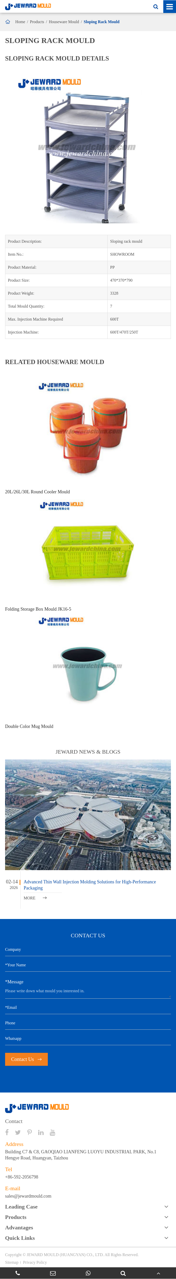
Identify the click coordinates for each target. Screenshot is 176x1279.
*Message (14, 981)
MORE (35, 898)
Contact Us (26, 1059)
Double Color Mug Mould (29, 726)
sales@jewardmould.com (28, 1196)
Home (20, 22)
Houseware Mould (64, 22)
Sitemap (11, 1262)
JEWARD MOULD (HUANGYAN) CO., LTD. (65, 1255)
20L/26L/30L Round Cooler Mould (37, 491)
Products (37, 22)
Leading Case (21, 1206)
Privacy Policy (35, 1262)
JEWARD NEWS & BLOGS (88, 752)
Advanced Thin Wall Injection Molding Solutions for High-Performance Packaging (90, 884)
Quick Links (20, 1238)
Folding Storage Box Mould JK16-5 (38, 609)
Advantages (19, 1227)
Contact (13, 1121)
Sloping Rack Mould (101, 22)
